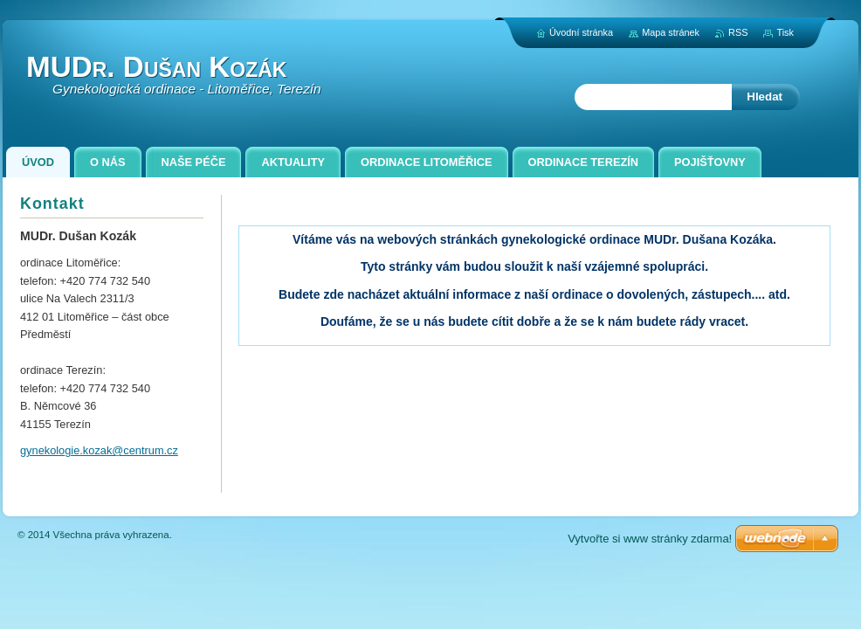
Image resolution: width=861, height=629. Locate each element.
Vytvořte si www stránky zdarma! (650, 538)
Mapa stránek (670, 32)
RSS (737, 32)
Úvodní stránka (581, 32)
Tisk (785, 32)
